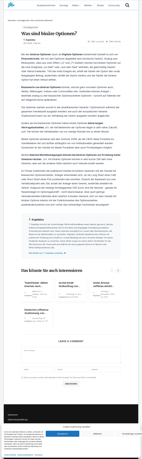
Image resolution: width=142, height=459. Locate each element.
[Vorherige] (111, 270)
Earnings (64, 5)
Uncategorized (23, 20)
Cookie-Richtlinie (10, 455)
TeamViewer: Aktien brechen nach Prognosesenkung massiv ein (36, 284)
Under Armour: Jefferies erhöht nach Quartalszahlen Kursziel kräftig (105, 284)
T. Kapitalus (29, 40)
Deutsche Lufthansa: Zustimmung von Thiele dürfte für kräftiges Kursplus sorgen (36, 311)
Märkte (87, 5)
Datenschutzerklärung (25, 455)
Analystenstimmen (46, 5)
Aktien (75, 5)
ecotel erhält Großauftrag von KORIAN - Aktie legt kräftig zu (70, 284)
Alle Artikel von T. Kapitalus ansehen (47, 253)
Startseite (12, 20)
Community (114, 5)
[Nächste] (118, 270)
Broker (100, 5)
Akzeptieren (62, 434)
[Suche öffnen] (126, 5)
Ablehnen (97, 434)
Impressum (38, 455)
